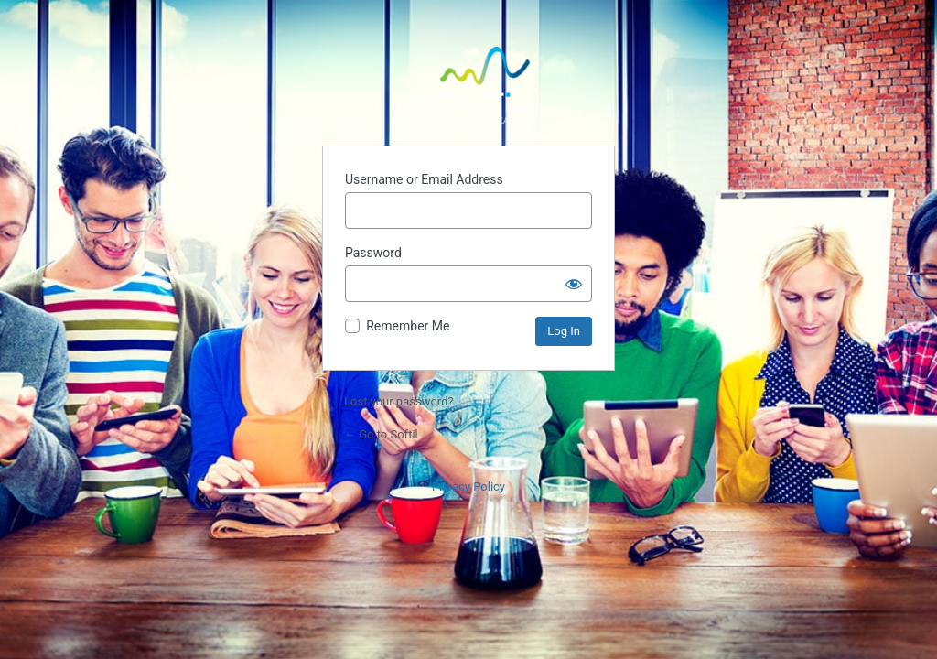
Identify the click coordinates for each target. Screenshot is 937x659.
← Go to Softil (381, 434)
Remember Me (407, 326)
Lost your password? (399, 401)
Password (373, 252)
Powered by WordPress (468, 85)
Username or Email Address (424, 179)
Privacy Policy (468, 486)
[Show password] (573, 283)
